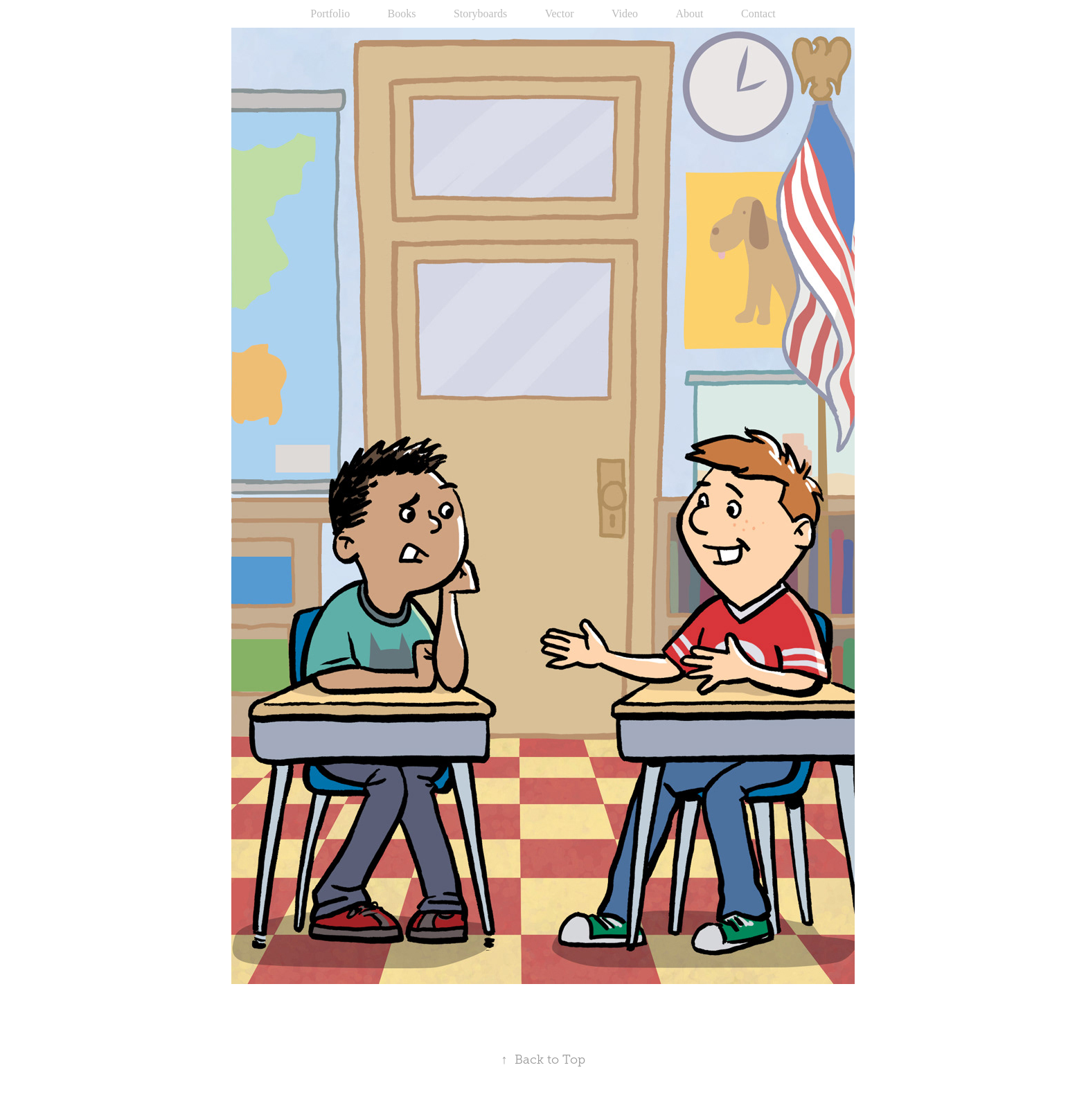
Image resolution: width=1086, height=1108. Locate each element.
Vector (559, 13)
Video (625, 13)
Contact (758, 13)
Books (402, 13)
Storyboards (480, 13)
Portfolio (330, 13)
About (690, 13)
